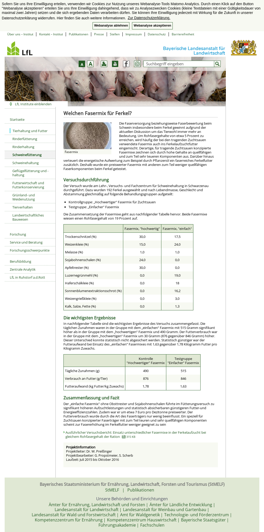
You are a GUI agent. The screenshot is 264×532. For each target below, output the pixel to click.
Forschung (18, 234)
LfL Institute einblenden (33, 104)
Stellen (115, 34)
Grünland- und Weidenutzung (23, 197)
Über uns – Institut (20, 34)
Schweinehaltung (25, 162)
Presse (99, 34)
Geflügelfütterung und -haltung (30, 172)
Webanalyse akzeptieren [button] (152, 25)
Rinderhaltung (23, 146)
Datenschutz (157, 34)
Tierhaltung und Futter (28, 130)
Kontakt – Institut (51, 34)
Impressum (134, 34)
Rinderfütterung (24, 138)
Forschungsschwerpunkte (30, 250)
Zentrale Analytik (23, 269)
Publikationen (78, 34)
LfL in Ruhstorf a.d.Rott (27, 277)
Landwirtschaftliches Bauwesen (28, 217)
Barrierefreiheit (183, 34)
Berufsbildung (20, 261)
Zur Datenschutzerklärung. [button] (149, 18)
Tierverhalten (22, 207)
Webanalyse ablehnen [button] (111, 25)
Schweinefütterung (27, 154)
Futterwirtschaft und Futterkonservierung (28, 185)
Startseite (17, 119)
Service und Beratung (26, 242)
